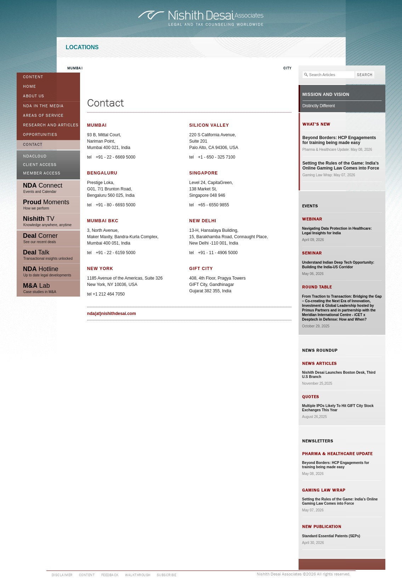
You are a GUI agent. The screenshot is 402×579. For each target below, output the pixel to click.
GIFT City (201, 268)
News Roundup (320, 350)
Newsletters (317, 440)
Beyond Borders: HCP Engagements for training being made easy (339, 140)
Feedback (110, 575)
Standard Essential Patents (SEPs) (331, 536)
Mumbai (75, 68)
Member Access (42, 173)
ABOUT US (33, 96)
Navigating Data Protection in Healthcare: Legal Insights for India (337, 231)
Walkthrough (138, 575)
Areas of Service (43, 116)
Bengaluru (102, 173)
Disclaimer (62, 575)
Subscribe (166, 575)
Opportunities (40, 135)
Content (33, 77)
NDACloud (35, 156)
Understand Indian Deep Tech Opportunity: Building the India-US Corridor (338, 264)
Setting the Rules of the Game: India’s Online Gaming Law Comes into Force (340, 166)
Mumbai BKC (103, 220)
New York (100, 268)
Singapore (203, 173)
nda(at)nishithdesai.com (111, 313)
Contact (33, 145)
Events (310, 205)
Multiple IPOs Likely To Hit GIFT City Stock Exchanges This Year (338, 408)
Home (29, 87)
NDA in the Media (43, 106)
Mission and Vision (326, 94)
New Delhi (202, 220)
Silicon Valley (209, 125)
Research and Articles (51, 125)
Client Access (40, 165)
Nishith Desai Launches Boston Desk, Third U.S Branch (338, 375)
